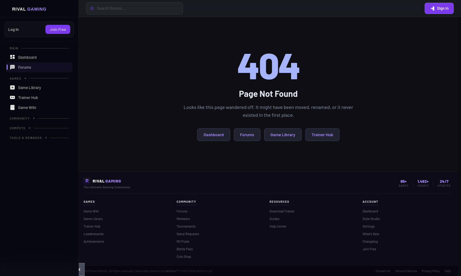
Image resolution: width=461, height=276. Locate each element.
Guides (275, 219)
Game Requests (188, 234)
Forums (247, 134)
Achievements (94, 241)
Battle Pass (185, 249)
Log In (13, 29)
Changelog (370, 241)
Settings (369, 226)
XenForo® (171, 271)
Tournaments (186, 226)
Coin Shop (184, 256)
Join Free (58, 29)
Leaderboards (94, 234)
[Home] (39, 8)
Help (448, 271)
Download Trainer (282, 211)
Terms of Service (406, 271)
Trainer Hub (322, 134)
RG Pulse (183, 241)
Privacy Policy (431, 271)
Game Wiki (91, 211)
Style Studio (371, 219)
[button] (79, 269)
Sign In (439, 8)
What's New (371, 234)
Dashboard (214, 134)
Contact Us (383, 271)
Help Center (278, 226)
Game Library (282, 134)
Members (183, 219)
